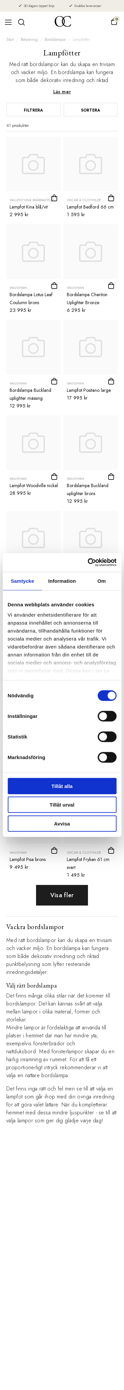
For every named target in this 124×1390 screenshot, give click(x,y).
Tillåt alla (62, 786)
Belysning (29, 40)
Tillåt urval (62, 805)
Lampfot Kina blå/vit (29, 207)
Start (10, 40)
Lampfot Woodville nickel (34, 485)
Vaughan (18, 287)
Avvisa (62, 823)
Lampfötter (81, 40)
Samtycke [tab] (22, 580)
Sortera (90, 110)
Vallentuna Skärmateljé (32, 200)
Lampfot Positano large (89, 390)
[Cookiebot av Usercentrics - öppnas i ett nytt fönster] (88, 562)
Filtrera (33, 110)
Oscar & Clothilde (84, 200)
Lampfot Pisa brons (28, 859)
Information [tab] (62, 580)
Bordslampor (55, 40)
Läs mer (62, 91)
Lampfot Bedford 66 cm (90, 207)
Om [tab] (102, 580)
